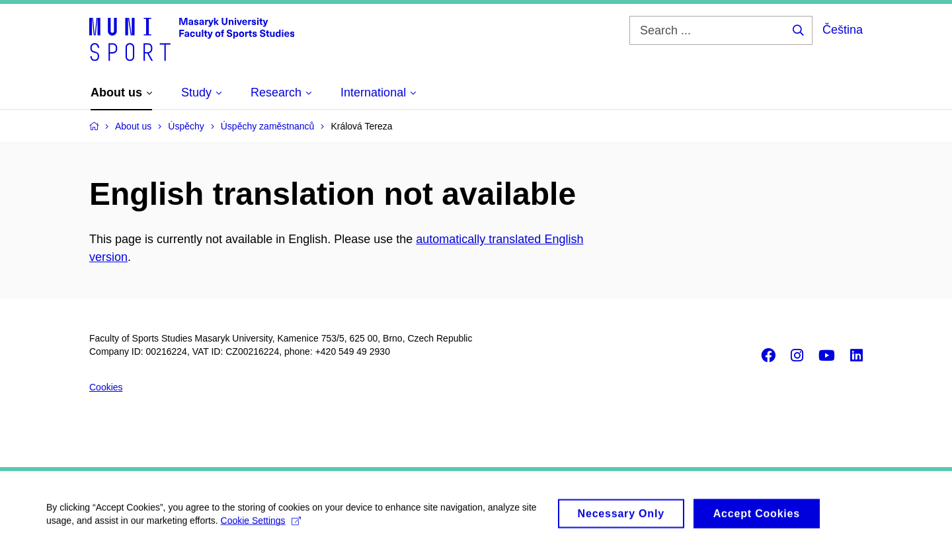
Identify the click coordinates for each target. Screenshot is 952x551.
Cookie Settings (261, 525)
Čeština (842, 29)
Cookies (106, 387)
